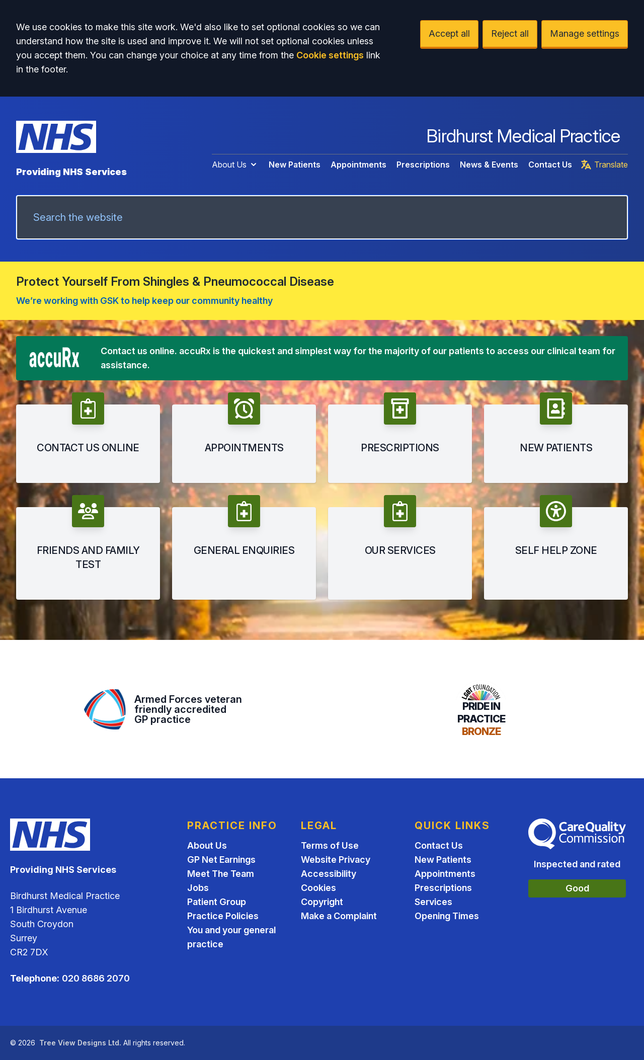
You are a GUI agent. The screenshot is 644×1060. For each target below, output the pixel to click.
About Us (235, 164)
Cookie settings (330, 55)
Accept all (449, 33)
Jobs (198, 887)
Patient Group (216, 901)
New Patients (294, 164)
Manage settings (584, 33)
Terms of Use (330, 845)
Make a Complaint (339, 916)
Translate (604, 164)
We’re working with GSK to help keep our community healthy (144, 300)
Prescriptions (423, 164)
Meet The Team (220, 873)
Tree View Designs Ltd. (80, 1042)
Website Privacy (335, 859)
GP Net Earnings (221, 859)
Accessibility (328, 873)
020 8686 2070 (96, 978)
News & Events (489, 164)
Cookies (318, 887)
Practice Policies (223, 916)
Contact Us (550, 164)
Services (433, 901)
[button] (88, 437)
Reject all (510, 33)
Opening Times (447, 916)
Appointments (358, 164)
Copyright (322, 901)
